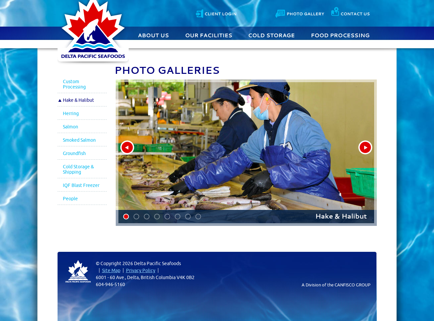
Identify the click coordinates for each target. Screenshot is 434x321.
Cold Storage (271, 34)
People (70, 198)
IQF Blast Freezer (81, 185)
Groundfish (74, 153)
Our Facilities (209, 34)
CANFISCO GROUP (352, 284)
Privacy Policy (140, 270)
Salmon (70, 126)
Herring (71, 113)
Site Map (111, 270)
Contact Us (300, 12)
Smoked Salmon (79, 140)
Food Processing (340, 34)
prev (127, 147)
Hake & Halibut (78, 100)
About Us (154, 34)
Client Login (216, 12)
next (365, 147)
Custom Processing (74, 84)
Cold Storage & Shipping (78, 169)
